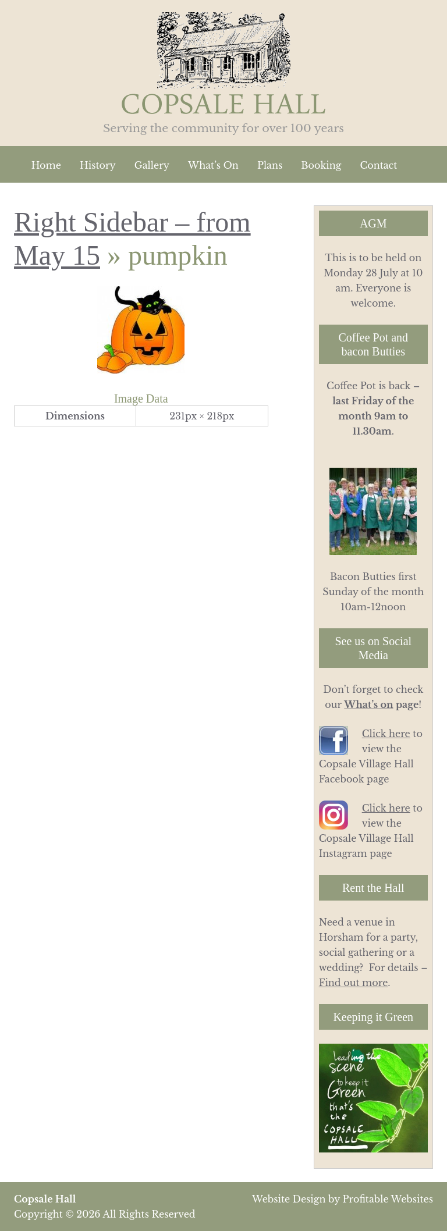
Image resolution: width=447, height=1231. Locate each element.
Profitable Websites (388, 1199)
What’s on (368, 704)
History (98, 165)
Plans (269, 165)
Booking (321, 165)
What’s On (213, 165)
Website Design (288, 1199)
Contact (378, 165)
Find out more (353, 982)
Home (46, 165)
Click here (386, 733)
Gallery (151, 165)
